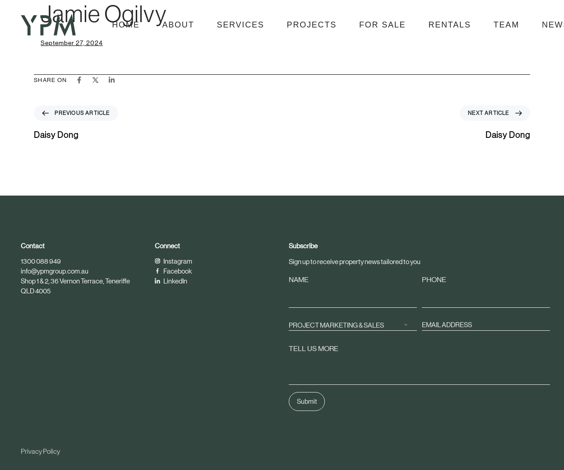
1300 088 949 (41, 261)
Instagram (173, 261)
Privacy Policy (40, 451)
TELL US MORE (313, 348)
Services (240, 24)
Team (506, 24)
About (178, 24)
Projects (312, 24)
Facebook (173, 271)
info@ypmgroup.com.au (54, 271)
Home (125, 24)
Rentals (449, 24)
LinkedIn (171, 281)
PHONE (434, 279)
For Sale (382, 24)
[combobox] (353, 325)
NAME (299, 279)
